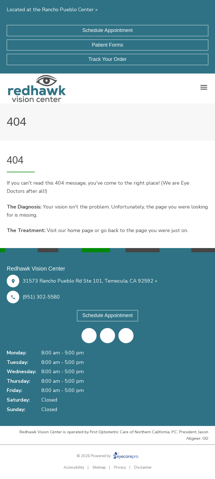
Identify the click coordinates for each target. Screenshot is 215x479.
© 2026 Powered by (107, 456)
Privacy (120, 467)
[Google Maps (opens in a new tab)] (126, 335)
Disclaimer (143, 467)
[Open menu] (203, 87)
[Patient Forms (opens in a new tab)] (107, 45)
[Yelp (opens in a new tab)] (107, 335)
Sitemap (99, 467)
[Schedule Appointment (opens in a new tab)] (107, 30)
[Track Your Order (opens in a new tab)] (107, 59)
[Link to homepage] (37, 89)
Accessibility (74, 467)
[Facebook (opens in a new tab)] (89, 335)
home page (80, 230)
